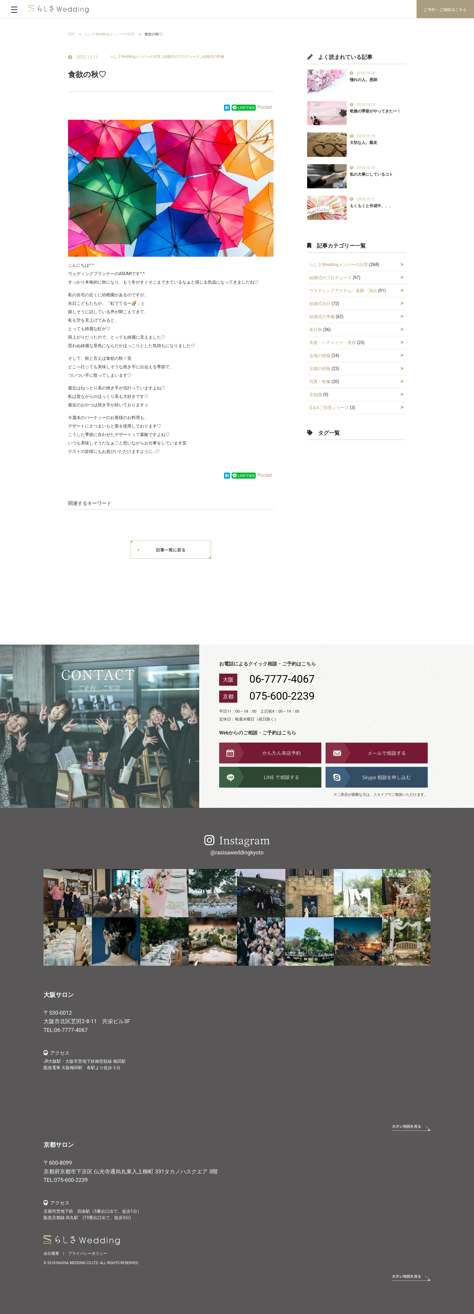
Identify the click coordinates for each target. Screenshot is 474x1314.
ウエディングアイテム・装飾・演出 (343, 290)
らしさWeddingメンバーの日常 (135, 56)
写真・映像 (319, 381)
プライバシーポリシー (87, 1253)
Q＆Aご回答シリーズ (329, 407)
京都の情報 (319, 368)
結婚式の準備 (213, 56)
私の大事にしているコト (371, 174)
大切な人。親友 (363, 142)
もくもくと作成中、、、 (371, 205)
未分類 (315, 329)
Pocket (264, 107)
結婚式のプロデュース (181, 56)
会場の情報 (319, 355)
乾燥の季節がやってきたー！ (375, 111)
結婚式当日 (319, 303)
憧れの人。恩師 (363, 79)
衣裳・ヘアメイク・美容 (332, 342)
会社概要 (51, 1253)
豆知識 (315, 394)
